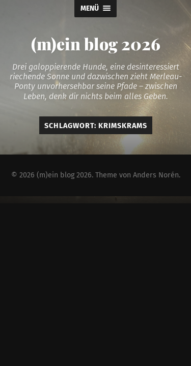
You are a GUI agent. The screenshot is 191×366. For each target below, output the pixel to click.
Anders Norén (156, 175)
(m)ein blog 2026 (95, 43)
